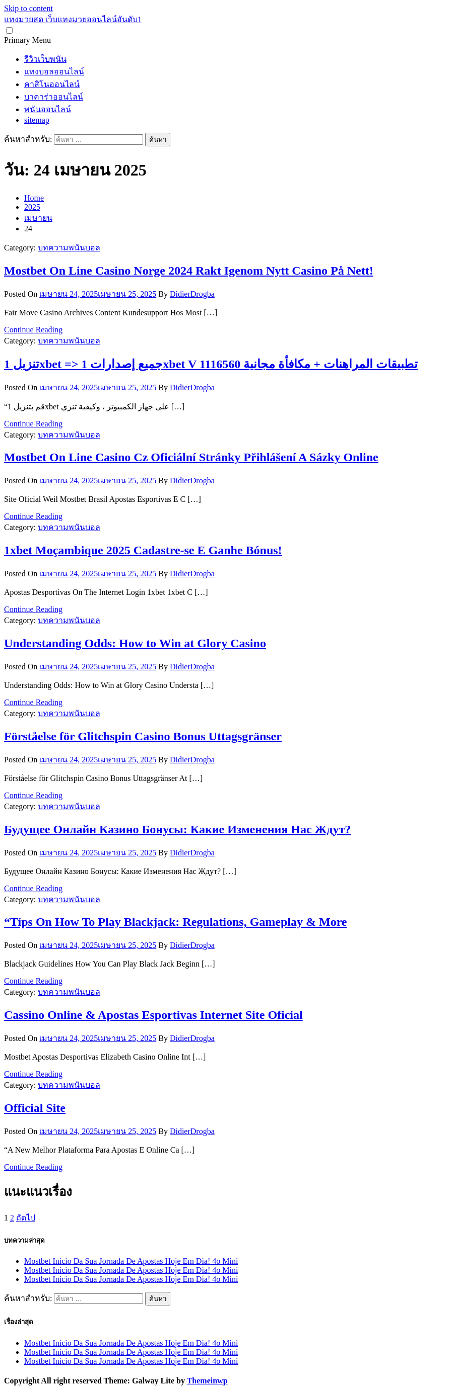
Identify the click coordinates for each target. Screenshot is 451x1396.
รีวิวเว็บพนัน (45, 59)
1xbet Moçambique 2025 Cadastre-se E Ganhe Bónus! (143, 550)
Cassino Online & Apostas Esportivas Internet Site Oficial (153, 1014)
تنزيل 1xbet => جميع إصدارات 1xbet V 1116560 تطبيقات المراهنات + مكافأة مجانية (211, 364)
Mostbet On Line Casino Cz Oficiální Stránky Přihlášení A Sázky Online (191, 457)
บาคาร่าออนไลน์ (53, 97)
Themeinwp (207, 1380)
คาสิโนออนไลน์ (52, 84)
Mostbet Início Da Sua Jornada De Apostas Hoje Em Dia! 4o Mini (131, 1261)
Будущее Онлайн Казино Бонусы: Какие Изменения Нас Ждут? (177, 829)
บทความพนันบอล (69, 247)
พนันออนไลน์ (47, 109)
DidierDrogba (192, 294)
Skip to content (28, 8)
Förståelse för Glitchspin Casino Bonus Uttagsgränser (143, 736)
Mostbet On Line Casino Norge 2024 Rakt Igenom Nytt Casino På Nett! (188, 270)
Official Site (35, 1107)
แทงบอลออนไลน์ (54, 71)
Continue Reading (33, 329)
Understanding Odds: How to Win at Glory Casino (135, 643)
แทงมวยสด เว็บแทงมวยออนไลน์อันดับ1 (73, 19)
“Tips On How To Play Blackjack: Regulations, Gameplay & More (175, 921)
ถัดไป (25, 1217)
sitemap (36, 120)
